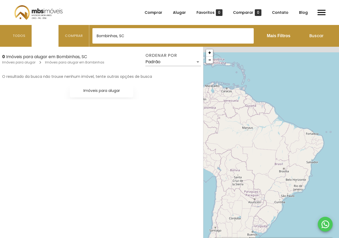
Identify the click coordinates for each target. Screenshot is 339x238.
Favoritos (209, 12)
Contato (280, 12)
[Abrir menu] (321, 12)
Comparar (247, 12)
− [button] (209, 60)
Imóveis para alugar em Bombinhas (74, 62)
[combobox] (173, 36)
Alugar (179, 12)
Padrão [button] (152, 62)
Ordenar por (161, 55)
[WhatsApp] (325, 224)
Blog (303, 12)
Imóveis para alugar (18, 62)
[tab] (19, 36)
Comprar (153, 12)
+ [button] (209, 52)
